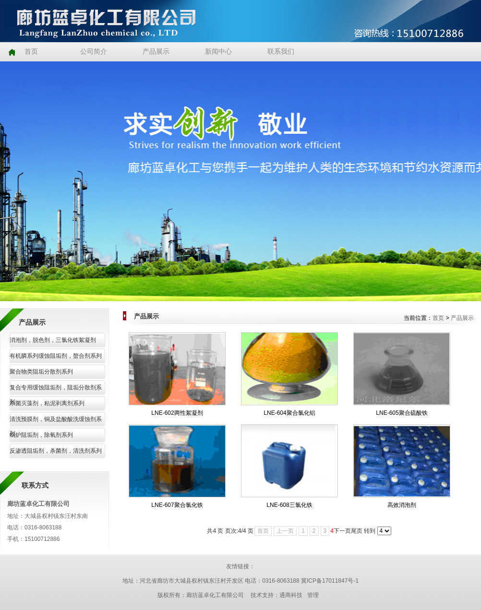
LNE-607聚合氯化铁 (177, 505)
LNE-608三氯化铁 (289, 505)
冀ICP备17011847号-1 (330, 580)
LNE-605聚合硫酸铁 (401, 413)
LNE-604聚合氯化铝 (289, 413)
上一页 (285, 531)
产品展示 (462, 318)
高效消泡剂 (401, 505)
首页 (438, 318)
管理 (313, 595)
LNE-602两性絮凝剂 (177, 413)
